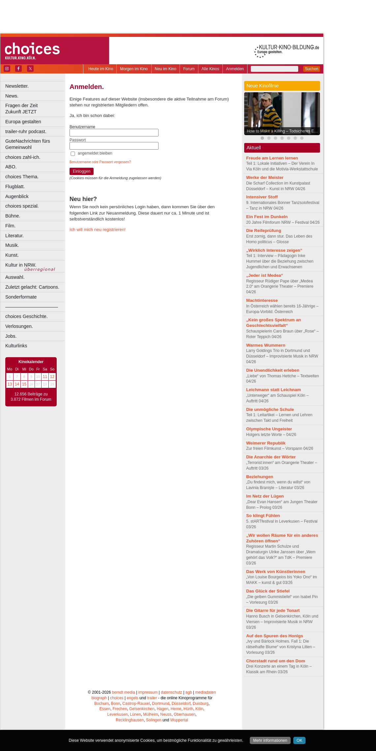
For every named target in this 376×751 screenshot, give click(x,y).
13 (10, 384)
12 (52, 376)
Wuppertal (179, 720)
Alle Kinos (210, 69)
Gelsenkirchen (142, 709)
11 (45, 376)
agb (189, 692)
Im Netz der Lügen (265, 496)
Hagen (162, 709)
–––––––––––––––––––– (31, 306)
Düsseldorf (181, 703)
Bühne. (12, 215)
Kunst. (12, 255)
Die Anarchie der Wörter (271, 456)
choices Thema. (22, 176)
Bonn (115, 703)
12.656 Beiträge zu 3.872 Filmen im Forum (31, 397)
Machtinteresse (262, 300)
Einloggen (81, 171)
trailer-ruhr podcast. (25, 131)
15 (24, 384)
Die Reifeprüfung (263, 230)
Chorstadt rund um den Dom (275, 660)
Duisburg (201, 703)
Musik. (12, 245)
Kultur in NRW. (20, 265)
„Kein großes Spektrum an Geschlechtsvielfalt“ (273, 322)
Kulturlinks (16, 345)
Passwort (78, 140)
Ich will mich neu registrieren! (98, 229)
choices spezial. (22, 206)
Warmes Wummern (265, 345)
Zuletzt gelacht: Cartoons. (32, 287)
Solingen (153, 720)
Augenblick (16, 196)
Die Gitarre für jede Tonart (273, 610)
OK (299, 740)
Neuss (165, 714)
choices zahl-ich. (22, 157)
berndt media (123, 692)
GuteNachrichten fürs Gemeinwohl (27, 144)
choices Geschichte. (26, 316)
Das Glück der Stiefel (268, 591)
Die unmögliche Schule (270, 409)
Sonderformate (21, 297)
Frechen (120, 709)
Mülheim (150, 714)
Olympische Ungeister (269, 428)
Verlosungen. (19, 326)
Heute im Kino (100, 69)
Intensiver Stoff (262, 196)
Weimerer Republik (265, 443)
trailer (152, 698)
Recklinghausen (130, 720)
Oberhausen (184, 714)
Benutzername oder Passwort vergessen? (100, 162)
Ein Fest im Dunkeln (267, 216)
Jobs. (10, 336)
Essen (105, 709)
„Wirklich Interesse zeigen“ (274, 250)
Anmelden (235, 69)
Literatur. (14, 235)
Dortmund (160, 703)
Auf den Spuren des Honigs (274, 635)
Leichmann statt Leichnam (273, 389)
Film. (10, 225)
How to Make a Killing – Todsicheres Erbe (283, 131)
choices (117, 698)
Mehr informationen (270, 740)
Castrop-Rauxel (136, 703)
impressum (148, 692)
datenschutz (171, 692)
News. (11, 96)
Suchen (311, 69)
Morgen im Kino (134, 69)
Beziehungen (259, 476)
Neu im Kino (165, 69)
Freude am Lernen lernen (272, 158)
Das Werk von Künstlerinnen (275, 571)
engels (132, 698)
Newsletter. (17, 86)
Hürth (188, 709)
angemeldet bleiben (95, 153)
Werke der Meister (264, 177)
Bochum (101, 703)
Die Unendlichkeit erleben (272, 370)
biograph (99, 698)
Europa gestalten (23, 121)
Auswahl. (14, 277)
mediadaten (205, 692)
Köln (199, 709)
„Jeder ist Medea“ (264, 275)
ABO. (10, 166)
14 (17, 384)
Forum (189, 69)
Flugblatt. (15, 186)
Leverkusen (117, 714)
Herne (176, 709)
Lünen (135, 714)
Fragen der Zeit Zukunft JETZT (35, 108)
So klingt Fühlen (263, 515)
